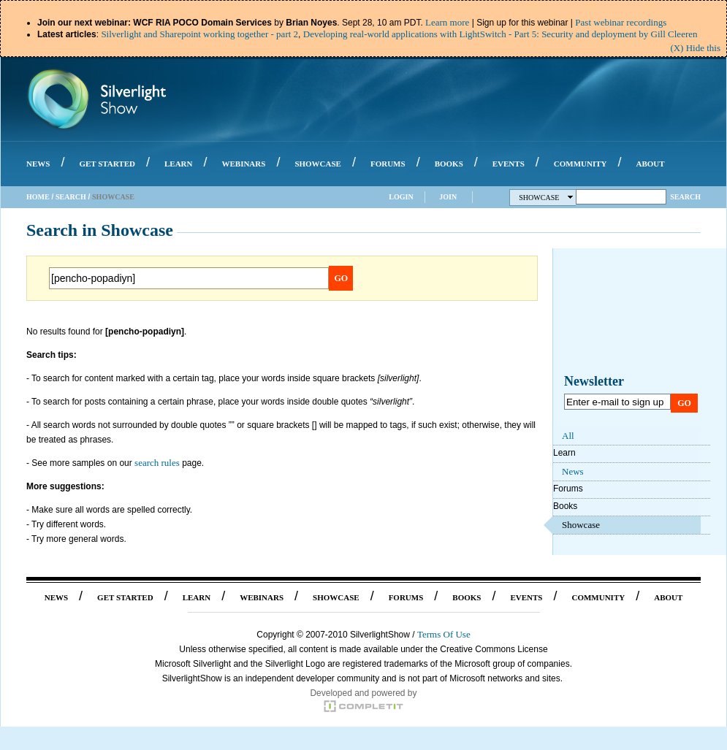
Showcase (546, 198)
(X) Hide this (695, 47)
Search (71, 197)
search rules (157, 462)
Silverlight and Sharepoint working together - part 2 (199, 33)
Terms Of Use (444, 634)
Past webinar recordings (620, 22)
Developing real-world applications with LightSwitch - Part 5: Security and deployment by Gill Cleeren (500, 33)
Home (38, 197)
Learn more (447, 22)
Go (342, 278)
